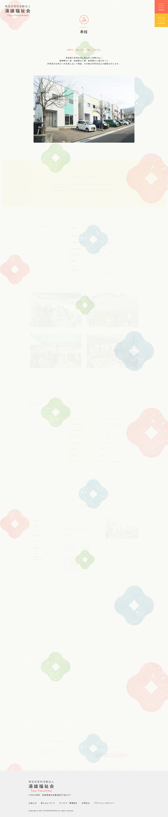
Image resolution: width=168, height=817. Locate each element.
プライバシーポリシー (104, 803)
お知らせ (33, 803)
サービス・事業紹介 (68, 803)
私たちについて (48, 803)
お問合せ (86, 803)
